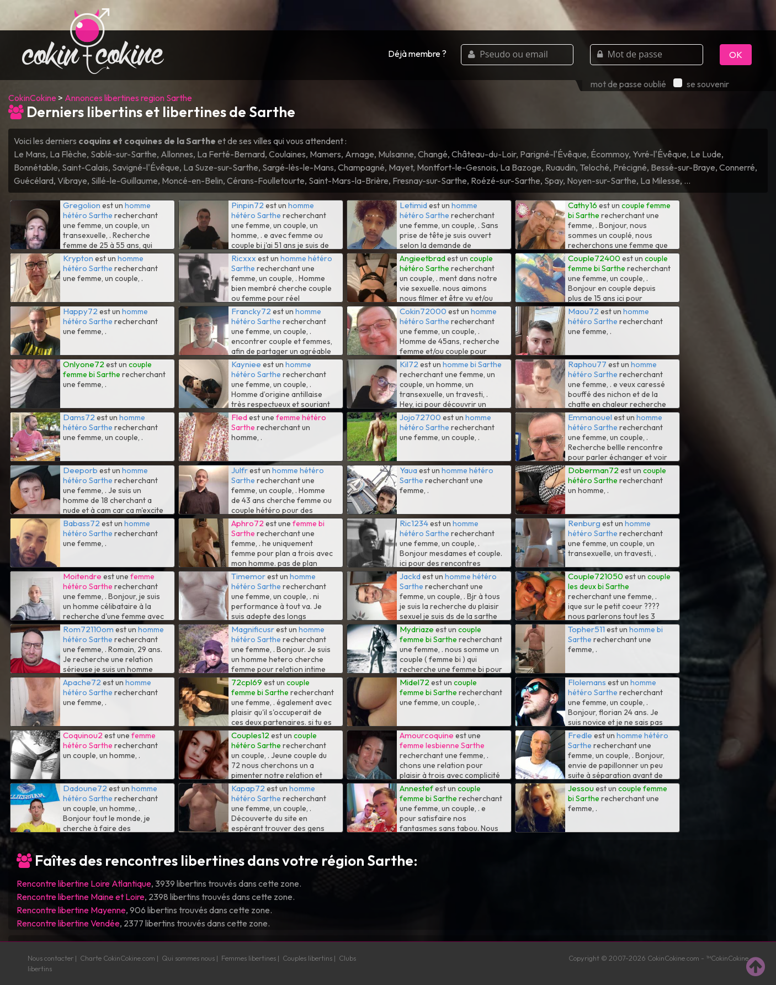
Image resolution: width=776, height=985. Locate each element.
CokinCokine (32, 97)
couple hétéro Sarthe (446, 263)
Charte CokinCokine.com (117, 958)
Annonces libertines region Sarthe (128, 97)
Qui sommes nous (188, 958)
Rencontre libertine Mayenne (71, 909)
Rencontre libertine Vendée (68, 923)
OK (735, 54)
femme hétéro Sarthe (109, 581)
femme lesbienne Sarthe (442, 745)
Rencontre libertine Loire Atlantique (84, 883)
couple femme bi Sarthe (618, 263)
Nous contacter (50, 958)
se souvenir (701, 83)
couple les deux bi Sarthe (619, 581)
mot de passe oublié (628, 83)
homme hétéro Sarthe (107, 210)
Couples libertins (307, 958)
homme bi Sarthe (472, 364)
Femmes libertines (248, 958)
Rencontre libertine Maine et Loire (81, 896)
